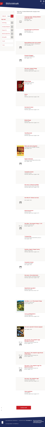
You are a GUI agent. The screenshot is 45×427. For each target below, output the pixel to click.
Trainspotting (28, 236)
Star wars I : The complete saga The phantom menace (33, 366)
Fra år (3, 41)
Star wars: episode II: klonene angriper (34, 327)
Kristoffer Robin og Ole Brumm (32, 29)
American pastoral (29, 210)
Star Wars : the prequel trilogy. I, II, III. (33, 223)
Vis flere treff (24, 407)
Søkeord (4, 16)
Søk (12, 16)
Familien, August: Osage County (32, 249)
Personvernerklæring (37, 420)
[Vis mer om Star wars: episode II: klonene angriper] (20, 331)
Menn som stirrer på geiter (31, 146)
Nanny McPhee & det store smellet (33, 42)
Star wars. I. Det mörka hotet (31, 275)
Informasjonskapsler (37, 422)
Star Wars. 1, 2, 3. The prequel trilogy (33, 301)
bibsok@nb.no (29, 420)
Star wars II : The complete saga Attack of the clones (34, 353)
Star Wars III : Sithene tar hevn (32, 197)
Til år (3, 45)
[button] (41, 1)
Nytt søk (3, 19)
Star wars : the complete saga (32, 378)
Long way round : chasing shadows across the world (33, 17)
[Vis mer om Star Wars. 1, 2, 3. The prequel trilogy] (20, 305)
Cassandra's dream (29, 171)
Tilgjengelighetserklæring (38, 421)
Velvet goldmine (28, 391)
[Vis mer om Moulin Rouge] (20, 86)
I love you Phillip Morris (30, 314)
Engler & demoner (29, 159)
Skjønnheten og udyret (30, 288)
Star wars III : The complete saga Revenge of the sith (32, 340)
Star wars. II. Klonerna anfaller (32, 184)
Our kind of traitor (29, 107)
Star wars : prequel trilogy (31, 68)
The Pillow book (28, 133)
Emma (26, 94)
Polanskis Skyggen (29, 55)
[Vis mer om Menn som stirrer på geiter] (20, 150)
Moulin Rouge (28, 81)
